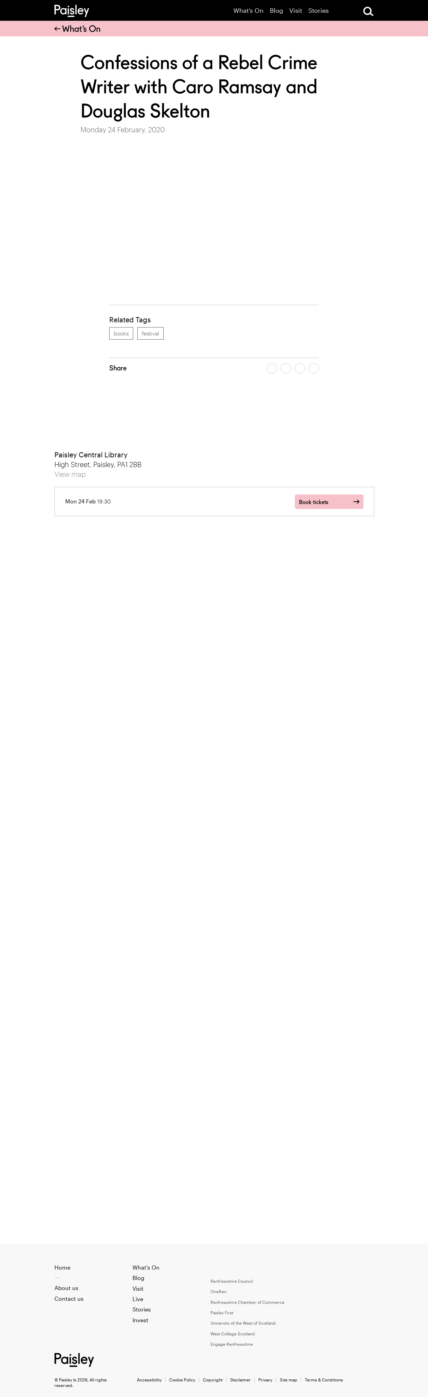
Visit (295, 10)
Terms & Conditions (324, 1379)
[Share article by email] (299, 368)
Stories (318, 10)
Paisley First (222, 1312)
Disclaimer (240, 1379)
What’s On (248, 10)
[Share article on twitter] (286, 368)
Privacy (265, 1379)
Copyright (213, 1379)
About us (66, 1287)
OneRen (218, 1291)
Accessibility (149, 1379)
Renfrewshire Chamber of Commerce (247, 1302)
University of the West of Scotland (243, 1322)
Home (62, 1267)
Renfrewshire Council (232, 1281)
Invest (140, 1320)
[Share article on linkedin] (313, 368)
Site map (288, 1379)
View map (70, 474)
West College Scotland (233, 1333)
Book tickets (313, 502)
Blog (276, 10)
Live (137, 1299)
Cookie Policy (182, 1379)
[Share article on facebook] (272, 368)
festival (150, 333)
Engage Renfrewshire (232, 1344)
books (121, 333)
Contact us (69, 1298)
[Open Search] (368, 11)
